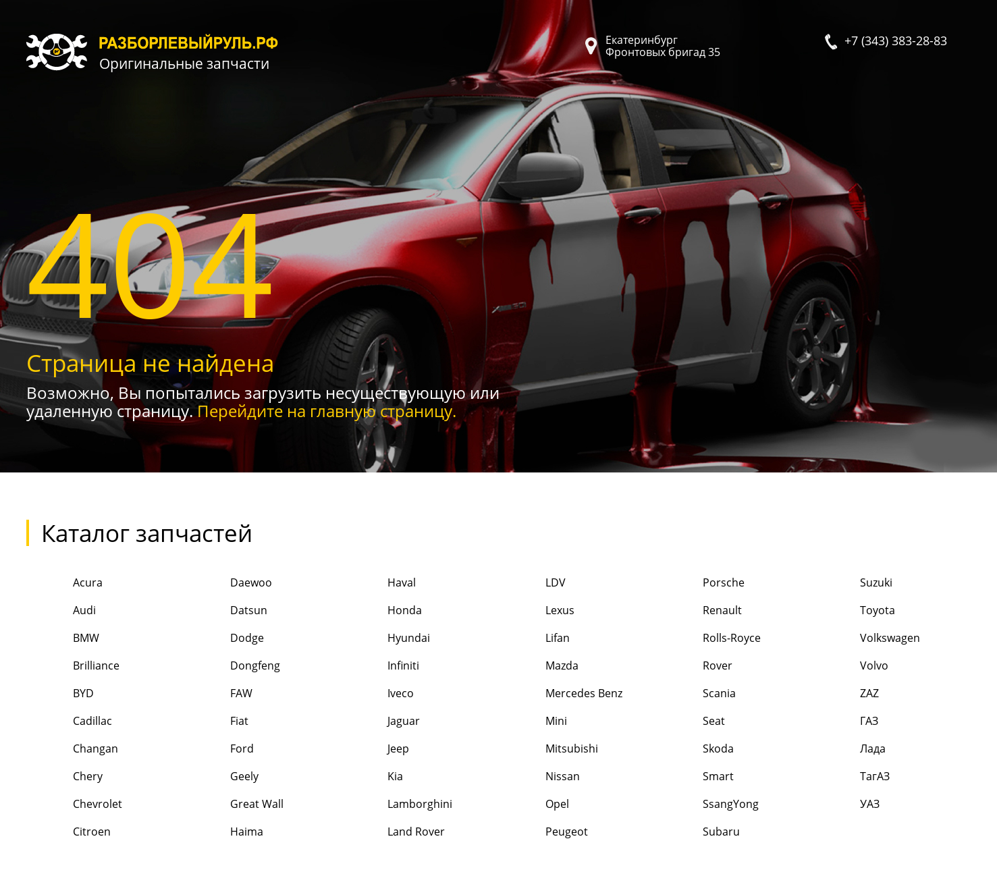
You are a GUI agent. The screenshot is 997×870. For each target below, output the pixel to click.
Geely (221, 777)
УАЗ (846, 805)
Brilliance (72, 666)
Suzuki (852, 583)
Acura (64, 583)
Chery (64, 777)
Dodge (224, 639)
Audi (61, 611)
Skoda (695, 749)
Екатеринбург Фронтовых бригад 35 (662, 45)
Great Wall (234, 805)
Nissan (538, 777)
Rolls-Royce (708, 639)
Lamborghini (396, 805)
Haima (223, 832)
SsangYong (707, 805)
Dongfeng (232, 666)
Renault (699, 611)
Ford (219, 749)
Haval (378, 583)
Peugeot (542, 832)
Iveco (377, 694)
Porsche (700, 583)
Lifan (533, 639)
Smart (695, 777)
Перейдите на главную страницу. (326, 411)
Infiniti (380, 666)
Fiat (216, 722)
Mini (532, 722)
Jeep (375, 749)
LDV (531, 583)
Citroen (68, 832)
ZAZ (846, 694)
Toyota (854, 611)
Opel (533, 805)
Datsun (225, 611)
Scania (696, 694)
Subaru (698, 832)
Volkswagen (866, 639)
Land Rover (393, 832)
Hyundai (385, 639)
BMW (62, 639)
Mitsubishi (547, 749)
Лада (849, 749)
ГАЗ (845, 722)
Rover (694, 666)
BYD (60, 694)
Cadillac (69, 722)
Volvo (850, 666)
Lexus (536, 611)
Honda (381, 611)
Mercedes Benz (560, 694)
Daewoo (228, 583)
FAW (218, 694)
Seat (690, 722)
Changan (72, 749)
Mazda (538, 666)
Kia (372, 777)
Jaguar (380, 722)
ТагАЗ (851, 777)
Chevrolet (74, 805)
